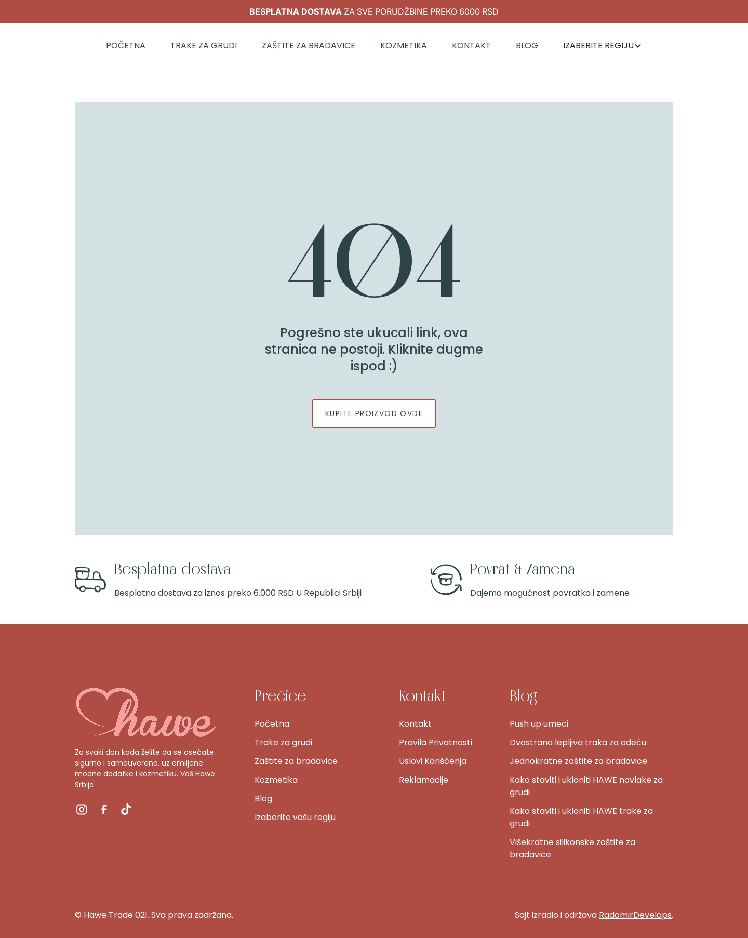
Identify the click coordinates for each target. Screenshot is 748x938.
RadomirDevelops (635, 915)
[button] (602, 45)
